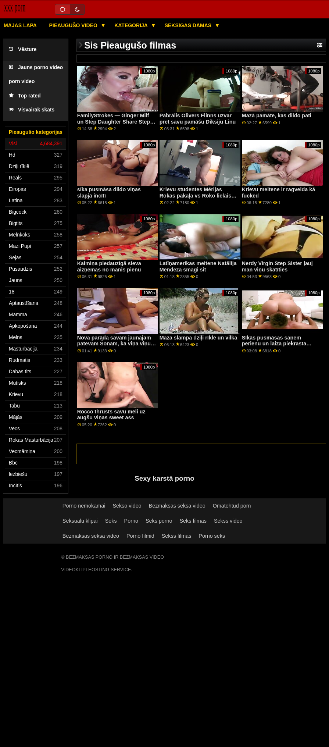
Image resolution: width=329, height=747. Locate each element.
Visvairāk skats (31, 110)
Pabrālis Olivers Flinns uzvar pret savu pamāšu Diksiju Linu (198, 119)
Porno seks (212, 536)
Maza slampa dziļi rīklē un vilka (198, 338)
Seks (111, 521)
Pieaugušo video (74, 25)
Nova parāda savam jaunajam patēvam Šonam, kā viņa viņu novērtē (114, 344)
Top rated (25, 96)
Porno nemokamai (84, 506)
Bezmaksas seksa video (177, 506)
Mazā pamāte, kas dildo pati (276, 115)
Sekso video (126, 506)
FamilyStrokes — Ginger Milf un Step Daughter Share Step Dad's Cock (113, 122)
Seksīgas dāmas (189, 25)
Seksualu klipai (80, 521)
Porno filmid (140, 536)
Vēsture (22, 49)
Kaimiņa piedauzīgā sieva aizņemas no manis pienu (109, 266)
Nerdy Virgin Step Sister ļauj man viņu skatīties (277, 266)
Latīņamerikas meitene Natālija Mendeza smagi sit (198, 266)
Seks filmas (193, 521)
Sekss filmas (177, 536)
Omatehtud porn (232, 506)
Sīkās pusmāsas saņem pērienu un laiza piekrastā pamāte (274, 344)
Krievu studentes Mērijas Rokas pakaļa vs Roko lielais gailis (196, 195)
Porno (131, 521)
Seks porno (159, 521)
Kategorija (131, 25)
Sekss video (228, 521)
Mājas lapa (20, 25)
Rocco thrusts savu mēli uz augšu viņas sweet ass (111, 415)
